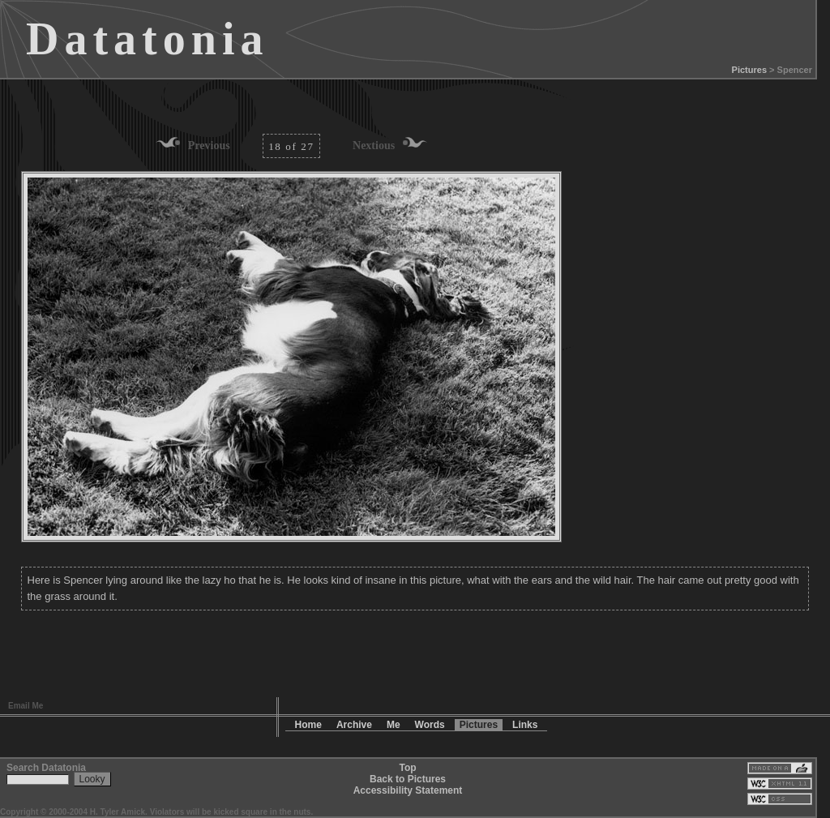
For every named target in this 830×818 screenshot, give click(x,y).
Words (430, 724)
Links (524, 724)
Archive (354, 724)
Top (407, 767)
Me (393, 724)
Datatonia (147, 39)
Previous (209, 145)
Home (308, 724)
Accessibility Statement (408, 790)
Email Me (25, 705)
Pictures (749, 70)
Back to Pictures (408, 779)
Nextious (374, 145)
